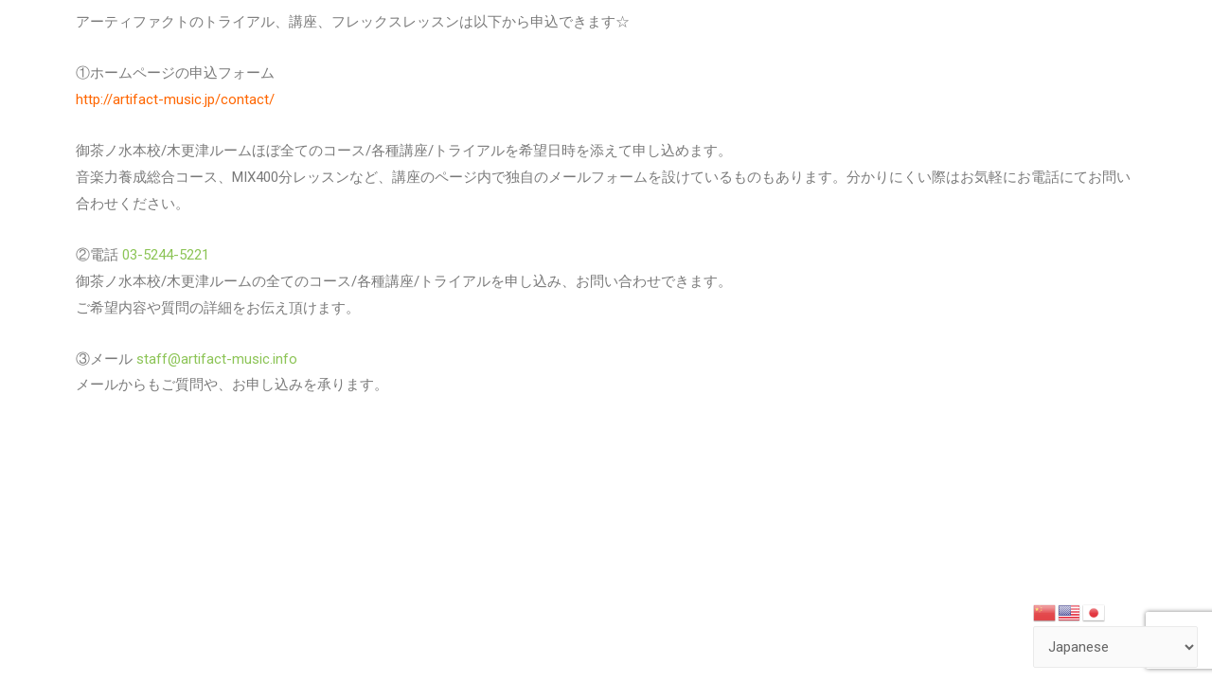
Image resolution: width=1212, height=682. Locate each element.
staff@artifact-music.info (215, 359)
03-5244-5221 (163, 254)
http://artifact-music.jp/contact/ (175, 99)
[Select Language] (1116, 647)
